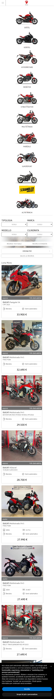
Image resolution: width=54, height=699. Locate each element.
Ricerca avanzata (39, 244)
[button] (51, 666)
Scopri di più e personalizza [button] (27, 694)
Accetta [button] (27, 689)
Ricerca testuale (14, 244)
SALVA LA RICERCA (27, 256)
